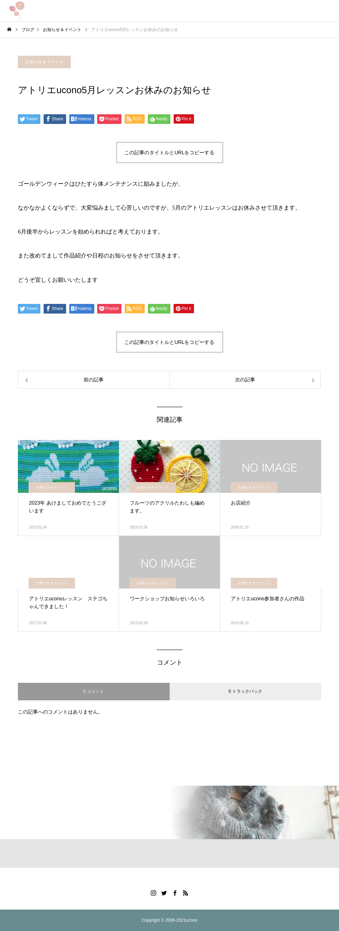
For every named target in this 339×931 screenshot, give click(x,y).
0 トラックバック (245, 691)
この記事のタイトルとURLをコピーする (169, 152)
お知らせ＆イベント (44, 61)
